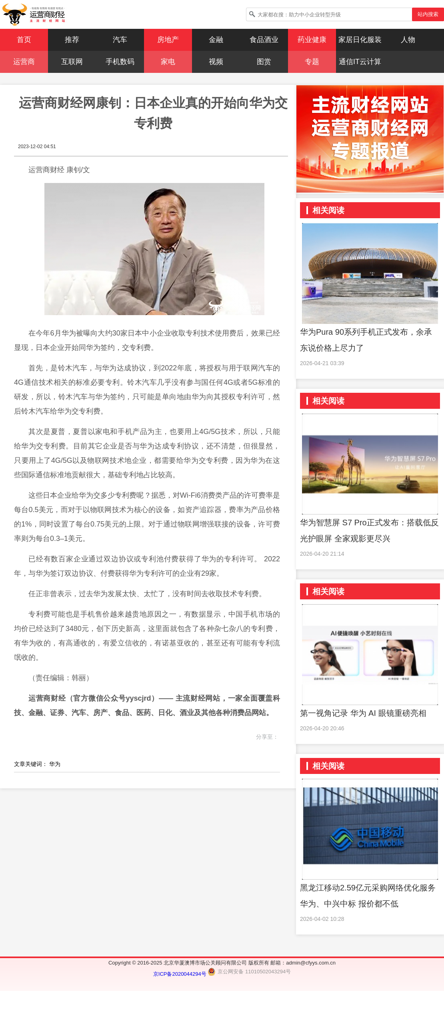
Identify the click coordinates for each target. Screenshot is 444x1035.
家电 (168, 62)
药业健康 (312, 40)
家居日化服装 (360, 40)
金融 (216, 40)
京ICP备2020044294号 (180, 974)
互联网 (72, 62)
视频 (216, 62)
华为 (54, 764)
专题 (312, 62)
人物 (408, 40)
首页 (24, 40)
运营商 (24, 62)
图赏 (264, 62)
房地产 (168, 40)
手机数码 (120, 62)
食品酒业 (264, 40)
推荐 (72, 40)
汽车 (120, 40)
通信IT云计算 (360, 62)
